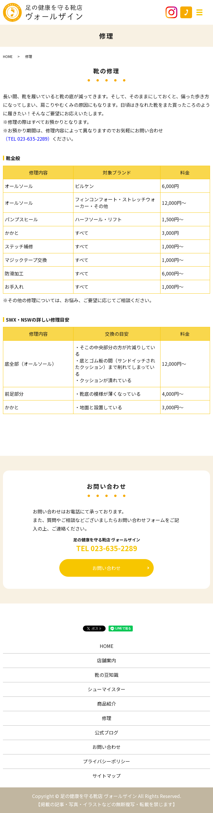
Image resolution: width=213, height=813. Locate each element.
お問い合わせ (106, 567)
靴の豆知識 (106, 674)
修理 (106, 717)
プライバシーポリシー (106, 761)
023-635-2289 (114, 548)
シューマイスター (106, 689)
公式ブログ (106, 732)
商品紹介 (106, 703)
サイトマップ (106, 775)
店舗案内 (106, 660)
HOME (8, 56)
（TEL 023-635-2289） (27, 138)
